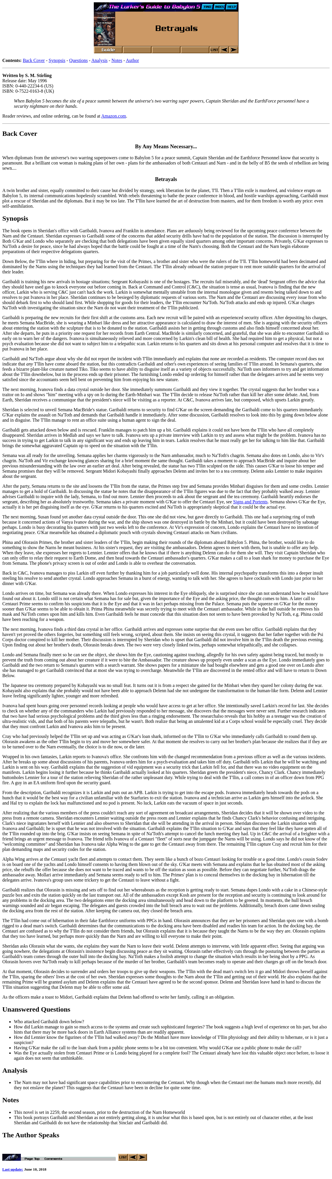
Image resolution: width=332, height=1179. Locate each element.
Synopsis (57, 60)
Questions (78, 60)
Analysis (99, 60)
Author (132, 60)
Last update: (12, 1170)
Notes (116, 60)
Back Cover (34, 60)
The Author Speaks (30, 1135)
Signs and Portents (250, 501)
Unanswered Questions (36, 1009)
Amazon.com (113, 116)
